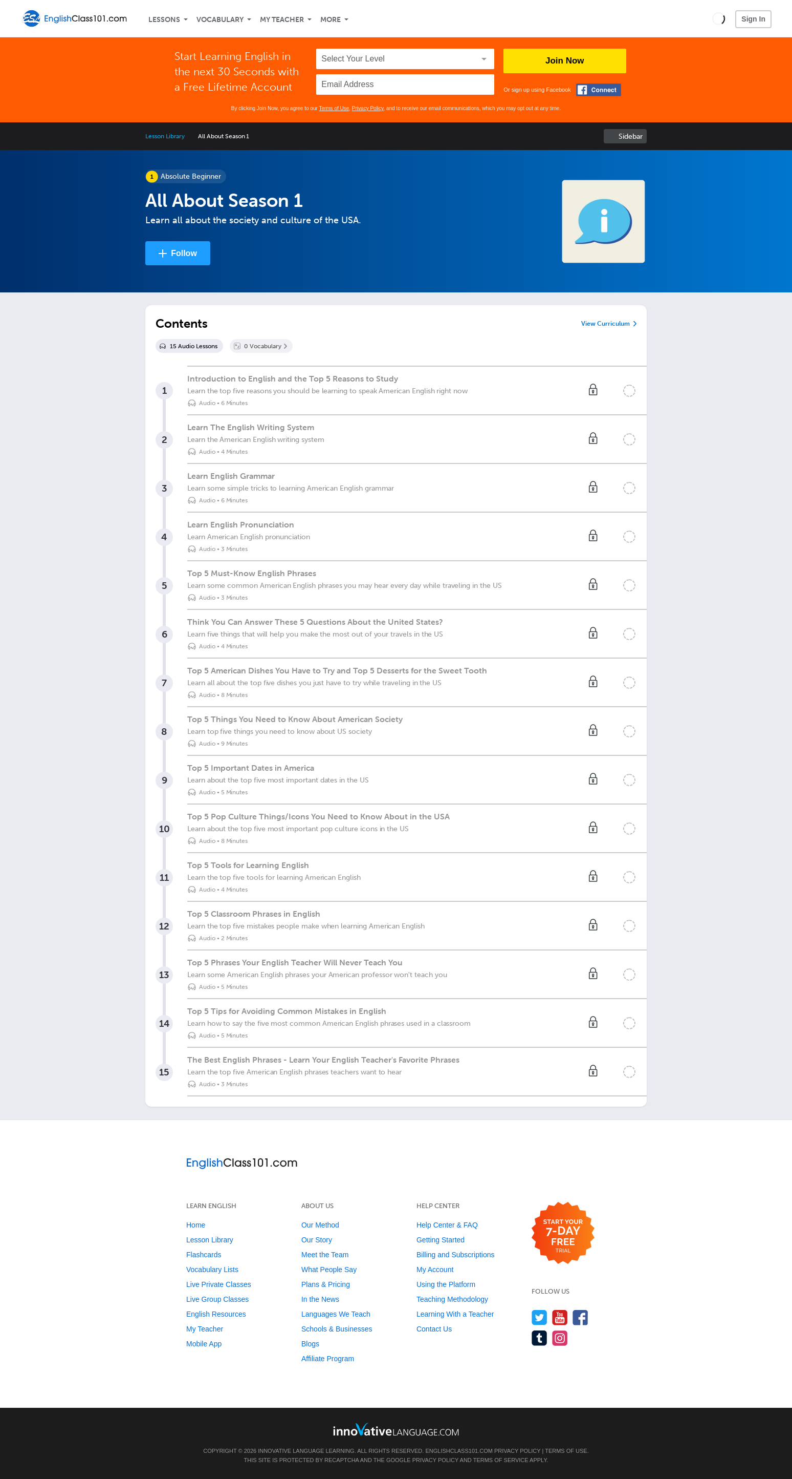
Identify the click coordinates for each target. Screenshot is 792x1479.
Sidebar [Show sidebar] (631, 136)
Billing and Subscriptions (455, 1255)
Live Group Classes (217, 1299)
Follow (184, 253)
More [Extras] (330, 19)
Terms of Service (501, 1460)
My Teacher (282, 19)
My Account (434, 1269)
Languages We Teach (335, 1314)
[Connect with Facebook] (598, 89)
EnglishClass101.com (458, 1451)
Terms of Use (334, 108)
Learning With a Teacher (455, 1314)
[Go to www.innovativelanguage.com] (396, 1429)
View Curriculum (605, 323)
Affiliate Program (327, 1359)
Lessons (164, 19)
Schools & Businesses (336, 1329)
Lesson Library (165, 136)
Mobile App (204, 1344)
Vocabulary (220, 19)
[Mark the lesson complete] (629, 391)
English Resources (216, 1314)
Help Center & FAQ (447, 1225)
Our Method (320, 1225)
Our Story (316, 1240)
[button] (718, 18)
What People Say (329, 1269)
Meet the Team (324, 1255)
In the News (320, 1299)
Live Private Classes (218, 1284)
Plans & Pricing (325, 1284)
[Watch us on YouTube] (560, 1317)
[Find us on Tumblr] (539, 1338)
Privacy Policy (368, 108)
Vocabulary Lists (212, 1269)
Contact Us (434, 1329)
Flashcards (203, 1255)
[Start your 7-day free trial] (563, 1233)
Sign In (753, 19)
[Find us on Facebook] (580, 1317)
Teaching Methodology (452, 1299)
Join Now (564, 61)
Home (195, 1225)
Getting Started (440, 1240)
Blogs (310, 1344)
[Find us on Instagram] (560, 1338)
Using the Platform (445, 1284)
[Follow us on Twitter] (539, 1317)
